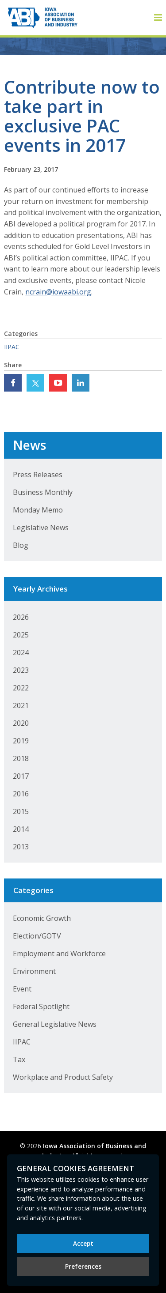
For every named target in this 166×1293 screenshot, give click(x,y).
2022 (21, 688)
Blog (20, 545)
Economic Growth (42, 918)
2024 (21, 652)
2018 (21, 758)
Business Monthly (43, 492)
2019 (21, 741)
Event (22, 989)
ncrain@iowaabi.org (58, 292)
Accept (83, 1243)
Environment (34, 971)
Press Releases (37, 474)
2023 (21, 670)
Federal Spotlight (41, 1006)
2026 (21, 617)
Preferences (83, 1266)
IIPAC (11, 347)
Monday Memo (38, 510)
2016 (21, 794)
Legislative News (41, 527)
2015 (21, 811)
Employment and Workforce (59, 953)
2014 (21, 829)
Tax (19, 1059)
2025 (21, 635)
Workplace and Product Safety (63, 1077)
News (29, 445)
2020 (21, 723)
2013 (21, 847)
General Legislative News (55, 1024)
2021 (21, 705)
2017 (21, 776)
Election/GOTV (37, 936)
